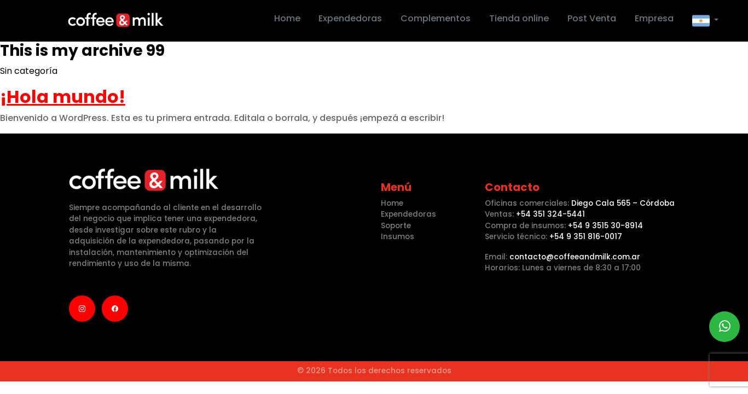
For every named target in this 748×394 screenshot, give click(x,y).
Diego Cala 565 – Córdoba (623, 203)
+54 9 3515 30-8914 (605, 226)
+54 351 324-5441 (550, 214)
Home (287, 18)
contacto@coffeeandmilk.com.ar (574, 257)
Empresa (654, 18)
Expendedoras (350, 18)
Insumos (397, 236)
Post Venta (591, 18)
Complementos (436, 18)
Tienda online (519, 18)
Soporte (396, 226)
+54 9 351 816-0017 (585, 236)
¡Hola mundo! (62, 96)
